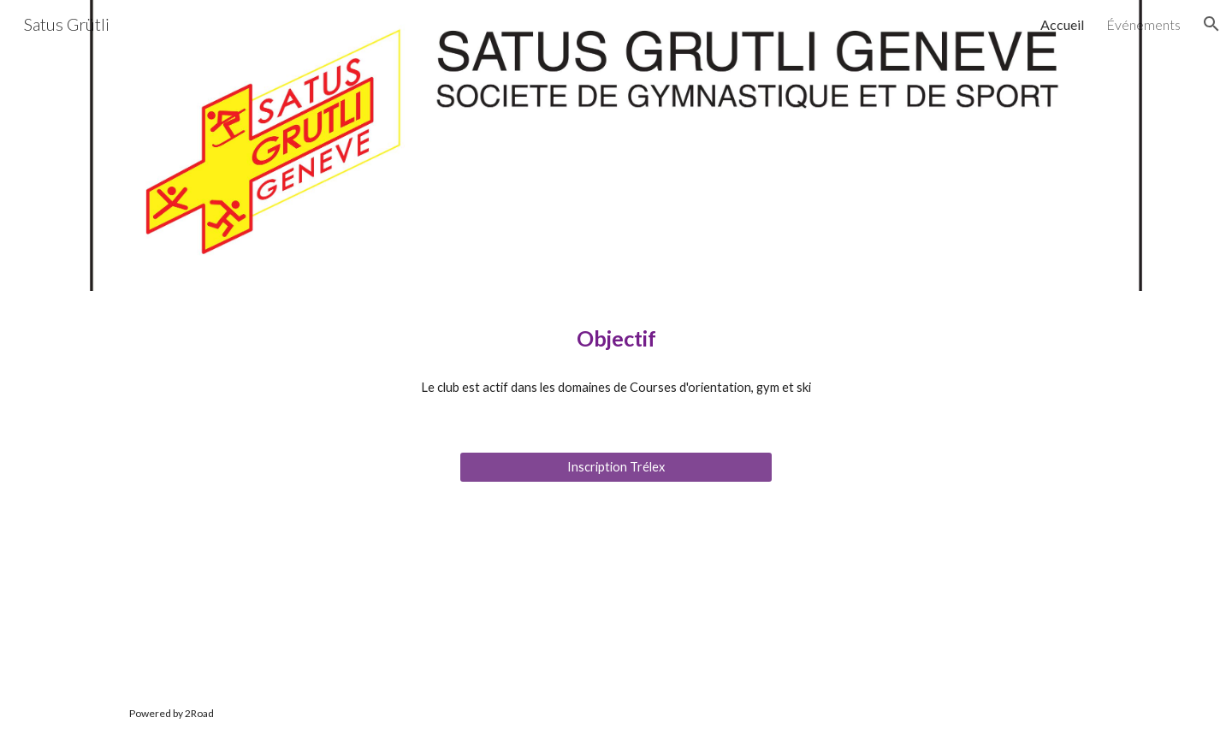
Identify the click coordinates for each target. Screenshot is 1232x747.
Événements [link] (1143, 24)
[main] (616, 338)
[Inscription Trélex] (615, 467)
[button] (1211, 23)
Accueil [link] (1062, 24)
